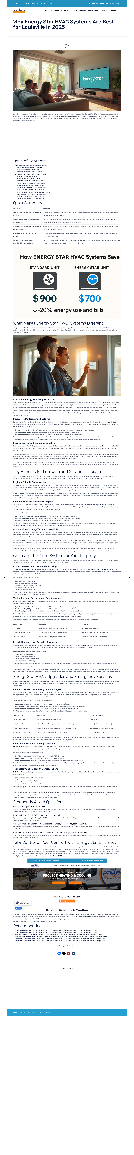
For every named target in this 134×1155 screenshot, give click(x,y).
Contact (114, 10)
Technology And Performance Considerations (32, 187)
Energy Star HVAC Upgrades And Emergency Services (32, 192)
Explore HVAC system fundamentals (24, 569)
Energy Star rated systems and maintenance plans (82, 917)
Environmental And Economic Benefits (29, 172)
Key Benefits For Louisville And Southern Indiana (30, 174)
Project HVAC (73, 914)
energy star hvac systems (68, 946)
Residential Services (61, 10)
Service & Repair (93, 10)
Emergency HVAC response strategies (25, 747)
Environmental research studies (94, 446)
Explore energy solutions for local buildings (103, 485)
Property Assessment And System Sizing (30, 185)
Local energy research (97, 505)
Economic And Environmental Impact (29, 179)
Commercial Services (78, 10)
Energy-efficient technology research (25, 601)
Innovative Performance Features (28, 170)
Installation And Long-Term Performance (30, 189)
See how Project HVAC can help (58, 856)
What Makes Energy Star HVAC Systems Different (31, 166)
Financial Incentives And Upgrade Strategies (31, 194)
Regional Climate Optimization (27, 177)
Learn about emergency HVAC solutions (26, 692)
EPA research (110, 405)
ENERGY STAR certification (77, 645)
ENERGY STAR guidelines (98, 569)
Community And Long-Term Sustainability (30, 181)
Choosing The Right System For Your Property (30, 183)
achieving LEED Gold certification (24, 526)
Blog (67, 44)
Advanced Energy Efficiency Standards (29, 168)
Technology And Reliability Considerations (30, 198)
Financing (105, 10)
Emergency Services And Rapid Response (30, 196)
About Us (48, 10)
